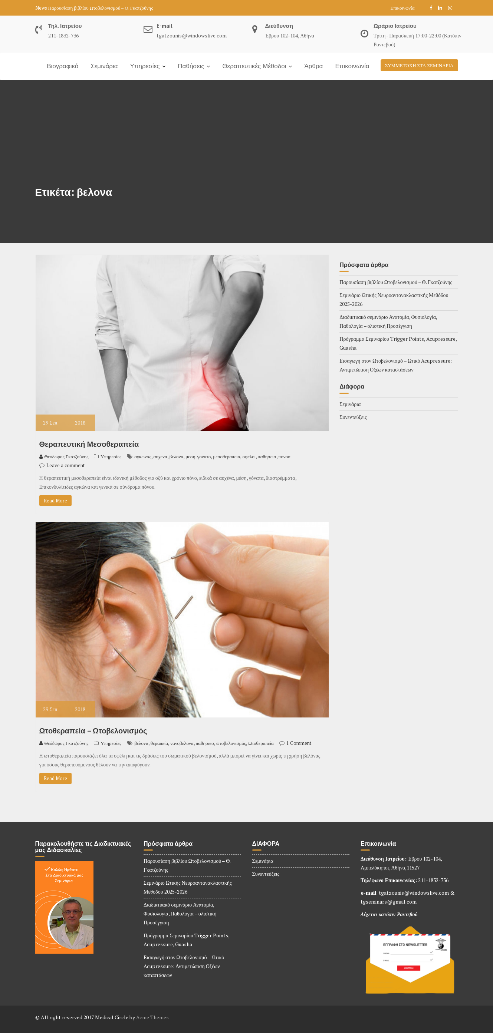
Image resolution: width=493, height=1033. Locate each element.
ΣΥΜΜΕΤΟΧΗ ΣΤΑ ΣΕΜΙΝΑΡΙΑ (419, 65)
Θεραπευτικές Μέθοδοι (254, 66)
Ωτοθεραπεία (261, 743)
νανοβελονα (182, 743)
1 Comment (298, 743)
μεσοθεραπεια (226, 456)
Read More (55, 500)
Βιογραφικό (62, 66)
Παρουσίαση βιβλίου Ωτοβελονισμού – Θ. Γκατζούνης (100, 7)
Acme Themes (152, 1017)
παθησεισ (267, 456)
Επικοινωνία (403, 7)
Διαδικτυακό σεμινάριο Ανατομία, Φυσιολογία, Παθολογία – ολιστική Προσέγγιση (180, 913)
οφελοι (249, 456)
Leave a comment (65, 465)
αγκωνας (142, 456)
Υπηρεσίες (145, 66)
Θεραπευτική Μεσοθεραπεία (89, 444)
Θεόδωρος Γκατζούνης (64, 456)
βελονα (177, 456)
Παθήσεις (191, 66)
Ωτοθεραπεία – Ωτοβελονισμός (93, 731)
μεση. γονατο (198, 456)
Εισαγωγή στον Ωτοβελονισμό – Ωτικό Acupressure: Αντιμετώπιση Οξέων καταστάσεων (184, 966)
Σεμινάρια (104, 66)
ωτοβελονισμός (231, 743)
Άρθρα (313, 66)
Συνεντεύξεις (353, 416)
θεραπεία (159, 743)
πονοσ (284, 456)
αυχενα (160, 456)
